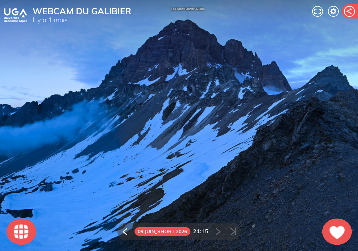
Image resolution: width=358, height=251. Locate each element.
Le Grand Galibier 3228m (188, 14)
